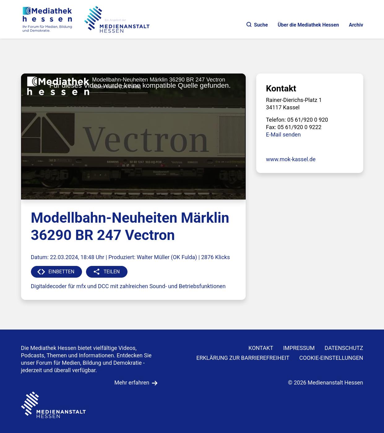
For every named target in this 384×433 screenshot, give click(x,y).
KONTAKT (260, 348)
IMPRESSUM (299, 348)
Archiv (356, 25)
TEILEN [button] (112, 272)
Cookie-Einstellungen (331, 358)
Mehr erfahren (131, 382)
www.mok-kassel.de (291, 159)
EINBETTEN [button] (62, 272)
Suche (257, 25)
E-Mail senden (283, 134)
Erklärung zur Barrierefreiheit (242, 358)
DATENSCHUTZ (344, 348)
